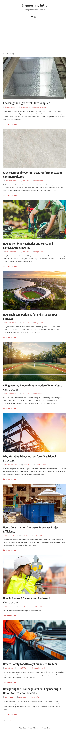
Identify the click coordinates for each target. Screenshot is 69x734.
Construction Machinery (40, 668)
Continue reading (9, 124)
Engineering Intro (34, 5)
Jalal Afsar (24, 107)
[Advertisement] (34, 36)
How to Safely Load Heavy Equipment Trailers (30, 664)
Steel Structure (41, 464)
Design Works (38, 252)
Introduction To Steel (40, 107)
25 (14, 720)
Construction (38, 181)
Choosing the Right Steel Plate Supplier (26, 103)
